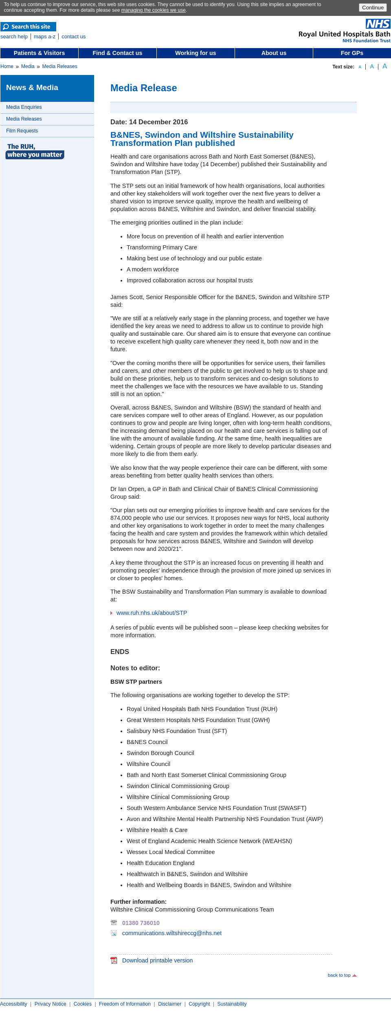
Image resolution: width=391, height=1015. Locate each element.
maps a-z (44, 36)
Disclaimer (169, 1004)
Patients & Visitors (39, 53)
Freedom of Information (125, 1004)
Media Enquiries (24, 107)
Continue (373, 7)
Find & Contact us (118, 53)
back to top (339, 975)
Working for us (195, 53)
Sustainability (232, 1004)
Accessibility (13, 1004)
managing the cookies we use (153, 10)
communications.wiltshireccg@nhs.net (172, 933)
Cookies (83, 1004)
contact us (74, 36)
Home (6, 66)
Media (28, 66)
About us (274, 53)
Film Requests (22, 131)
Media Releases (59, 66)
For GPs (352, 53)
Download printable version (157, 960)
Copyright (199, 1004)
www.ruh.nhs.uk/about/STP (151, 613)
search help (14, 36)
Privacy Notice (50, 1004)
